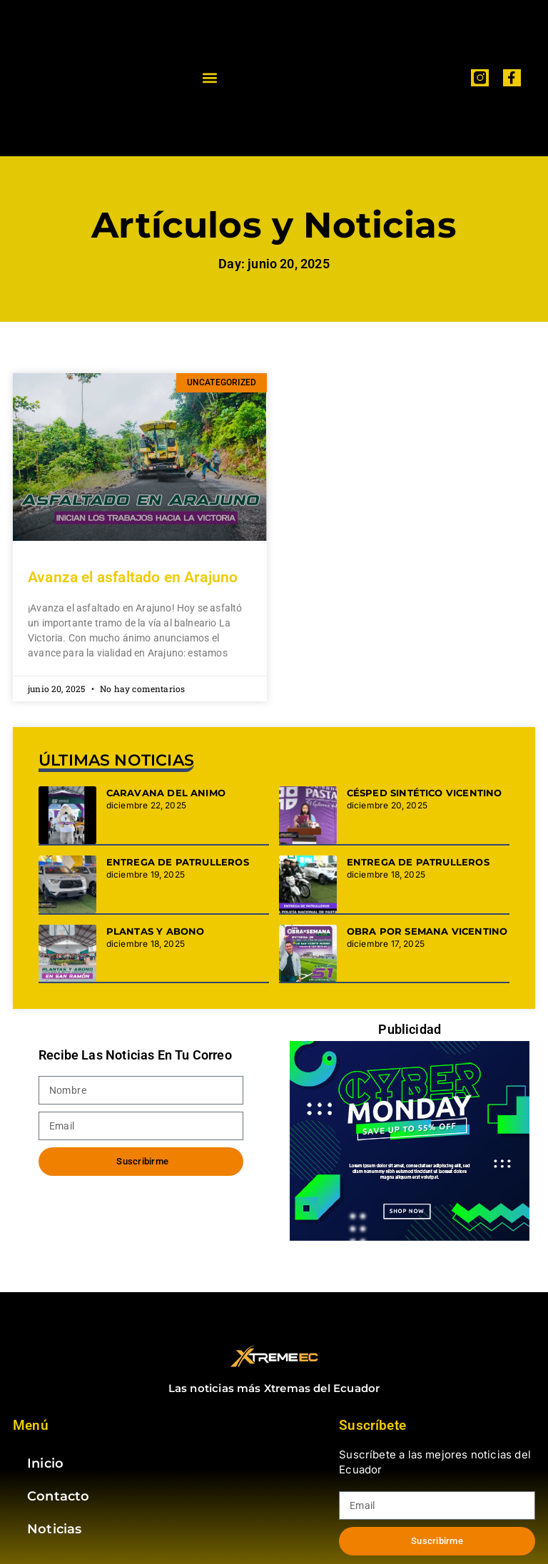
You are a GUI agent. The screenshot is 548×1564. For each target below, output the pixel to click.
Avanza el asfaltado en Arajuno (133, 577)
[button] (210, 78)
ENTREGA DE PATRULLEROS (177, 862)
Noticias (54, 1529)
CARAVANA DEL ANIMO (165, 792)
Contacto (58, 1496)
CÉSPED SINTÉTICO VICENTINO (424, 792)
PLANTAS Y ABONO (155, 931)
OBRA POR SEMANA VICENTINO (427, 931)
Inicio (45, 1463)
